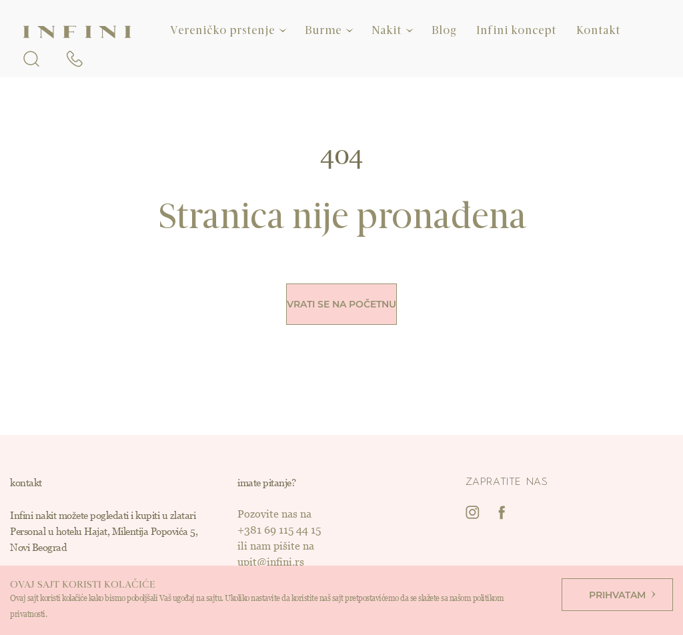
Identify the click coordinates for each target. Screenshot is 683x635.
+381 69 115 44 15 (279, 530)
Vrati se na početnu (341, 304)
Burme (323, 30)
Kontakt (598, 30)
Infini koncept (516, 30)
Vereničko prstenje (222, 30)
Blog (444, 30)
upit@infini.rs (270, 562)
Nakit (387, 30)
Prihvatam (622, 595)
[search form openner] (31, 57)
